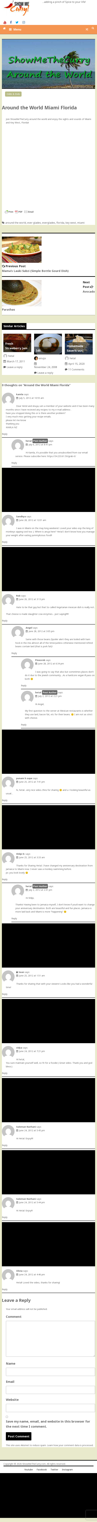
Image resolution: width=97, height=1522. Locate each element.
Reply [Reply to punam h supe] (4, 800)
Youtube (28, 1469)
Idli (38, 350)
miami (81, 222)
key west (70, 222)
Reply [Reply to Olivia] (4, 1289)
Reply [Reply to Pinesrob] (23, 685)
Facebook (42, 1469)
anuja (42, 358)
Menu (17, 29)
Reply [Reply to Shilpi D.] (4, 879)
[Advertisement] (49, 490)
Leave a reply (15, 367)
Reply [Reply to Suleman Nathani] (4, 1145)
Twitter (54, 1469)
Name (10, 1363)
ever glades (34, 222)
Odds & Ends (13, 93)
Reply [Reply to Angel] (14, 653)
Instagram (67, 1469)
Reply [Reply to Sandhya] (4, 541)
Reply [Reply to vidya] (4, 1073)
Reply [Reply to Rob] (4, 620)
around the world (15, 222)
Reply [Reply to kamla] (4, 433)
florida (60, 222)
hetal (11, 356)
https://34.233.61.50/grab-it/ (61, 456)
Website (12, 1399)
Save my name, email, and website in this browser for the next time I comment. (48, 1424)
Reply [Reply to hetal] (14, 462)
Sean (21, 972)
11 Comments (76, 369)
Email (10, 1381)
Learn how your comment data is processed (70, 1445)
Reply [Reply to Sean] (4, 994)
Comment (14, 1316)
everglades (48, 222)
